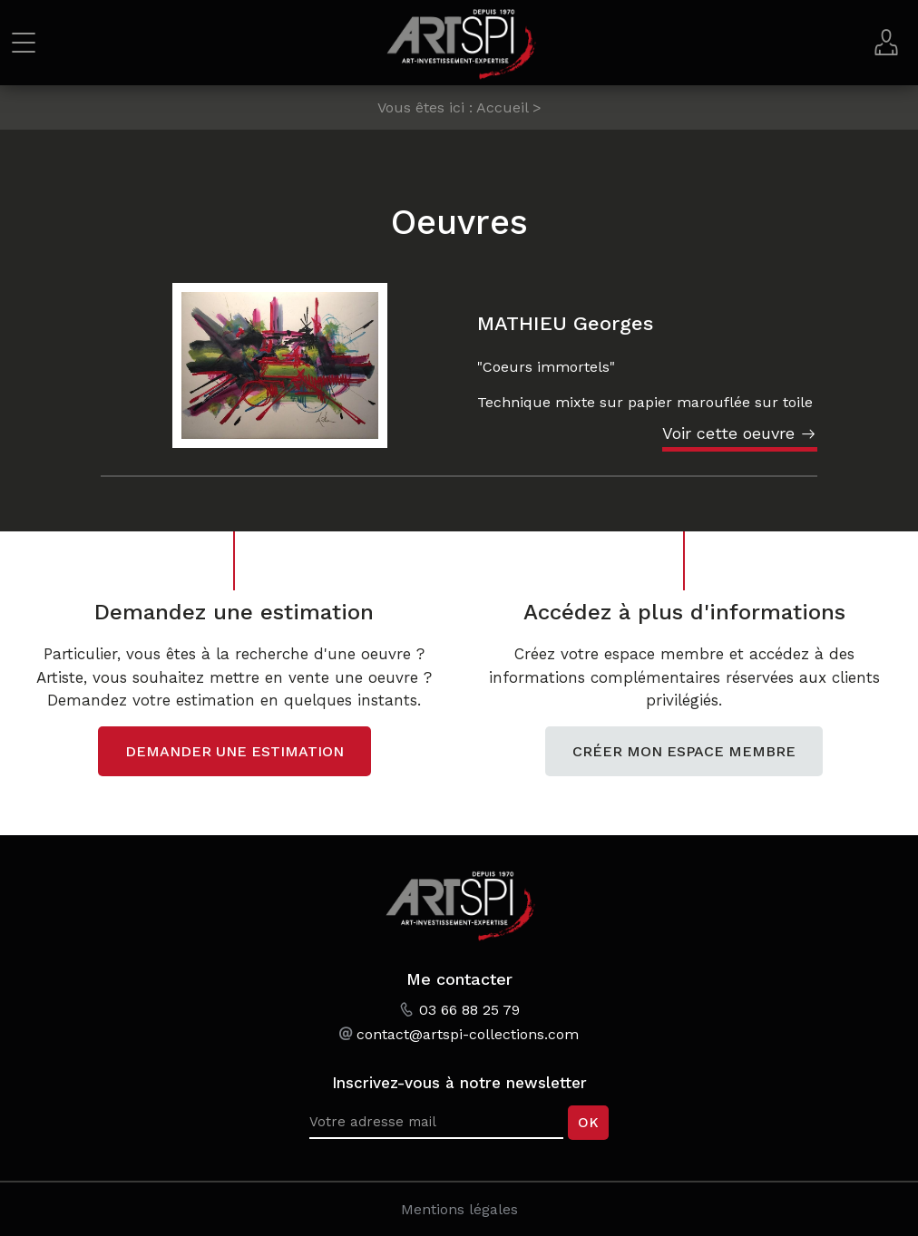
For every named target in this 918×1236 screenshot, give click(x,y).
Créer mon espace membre (684, 751)
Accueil (502, 107)
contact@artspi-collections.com (467, 1034)
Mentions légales (459, 1209)
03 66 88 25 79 (469, 1009)
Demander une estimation (234, 751)
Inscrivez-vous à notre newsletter (459, 1083)
